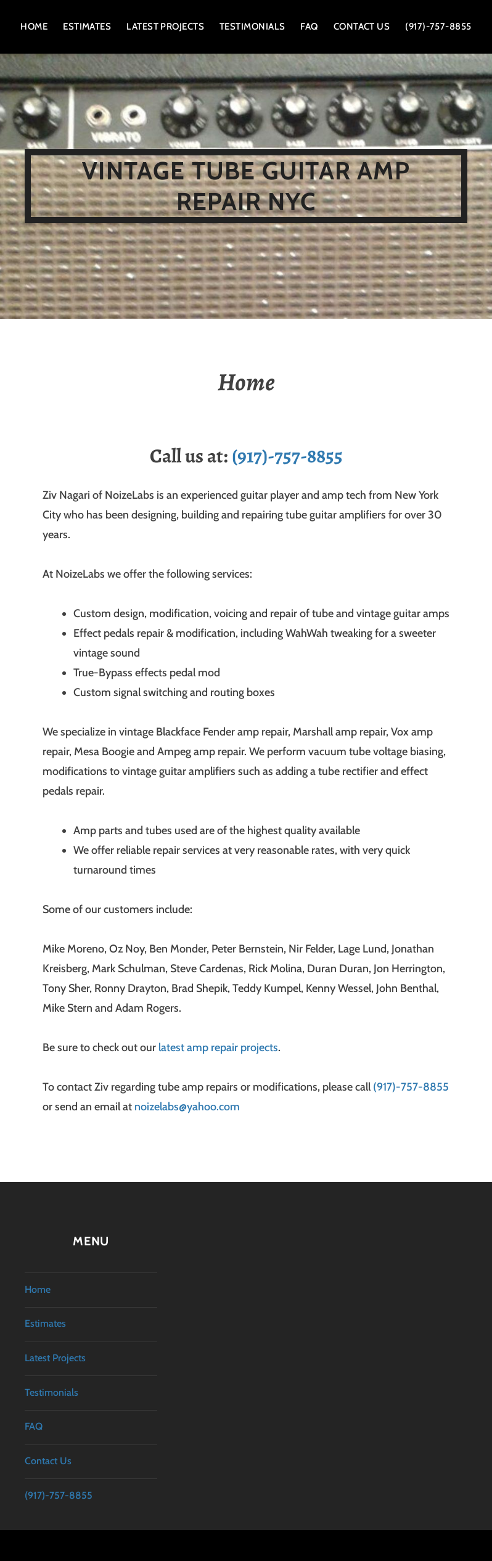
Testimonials (252, 26)
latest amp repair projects (218, 1047)
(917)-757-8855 (438, 26)
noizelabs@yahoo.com (187, 1106)
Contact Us (362, 26)
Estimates (87, 26)
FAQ (309, 26)
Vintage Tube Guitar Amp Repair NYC (246, 185)
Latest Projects (165, 26)
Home (33, 26)
